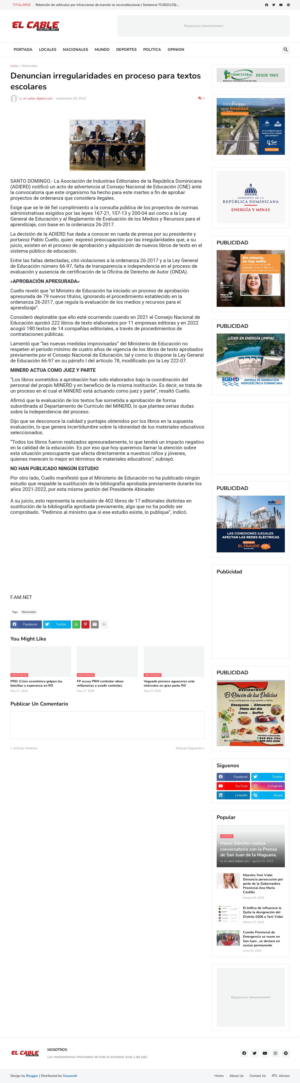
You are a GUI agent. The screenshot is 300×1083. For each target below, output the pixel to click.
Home (219, 1076)
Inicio (14, 66)
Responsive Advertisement (203, 26)
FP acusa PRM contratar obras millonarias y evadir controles (100, 683)
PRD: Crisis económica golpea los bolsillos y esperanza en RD (36, 683)
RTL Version (281, 1076)
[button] (286, 50)
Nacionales (30, 66)
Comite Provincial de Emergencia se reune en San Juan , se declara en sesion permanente (261, 939)
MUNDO (102, 49)
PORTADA (23, 49)
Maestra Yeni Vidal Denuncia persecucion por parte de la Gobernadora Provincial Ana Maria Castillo (263, 884)
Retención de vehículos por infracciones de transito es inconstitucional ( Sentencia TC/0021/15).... (107, 5)
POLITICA (152, 49)
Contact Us (258, 1076)
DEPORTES (126, 49)
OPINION (176, 49)
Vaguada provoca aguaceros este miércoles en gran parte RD (169, 683)
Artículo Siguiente (189, 748)
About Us (236, 1076)
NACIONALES (75, 49)
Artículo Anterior (25, 748)
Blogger (32, 1076)
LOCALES (47, 49)
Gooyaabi (70, 1076)
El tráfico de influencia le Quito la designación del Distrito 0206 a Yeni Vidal (263, 912)
